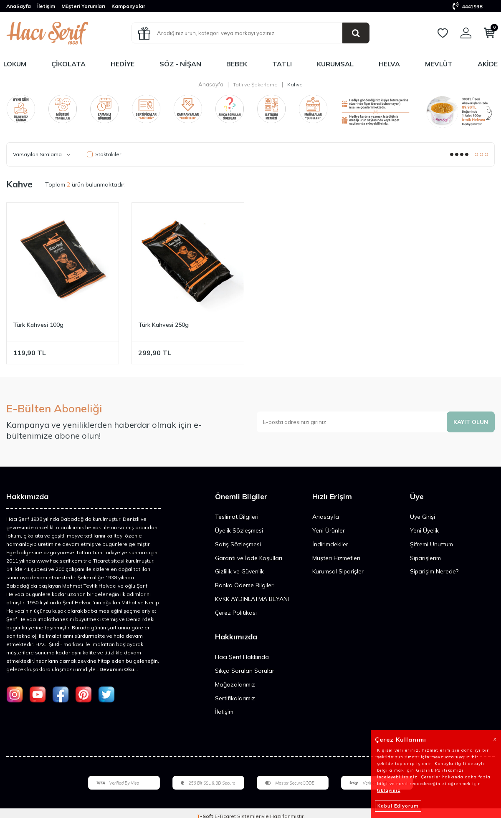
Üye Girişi (422, 516)
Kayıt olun (470, 421)
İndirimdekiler (330, 544)
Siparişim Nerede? (434, 571)
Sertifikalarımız (235, 698)
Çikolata (68, 64)
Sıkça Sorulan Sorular (244, 670)
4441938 (467, 6)
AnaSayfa (18, 6)
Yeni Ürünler (328, 530)
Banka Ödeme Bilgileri (245, 585)
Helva (389, 64)
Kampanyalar (128, 6)
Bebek (236, 64)
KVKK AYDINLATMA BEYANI (252, 599)
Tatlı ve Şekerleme (255, 84)
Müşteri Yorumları (83, 6)
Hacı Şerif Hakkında (242, 657)
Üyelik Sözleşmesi (239, 530)
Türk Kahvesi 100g (38, 324)
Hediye (122, 64)
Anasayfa (210, 84)
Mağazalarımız (235, 684)
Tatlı (282, 64)
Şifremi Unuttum (431, 544)
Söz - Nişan (180, 64)
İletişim (46, 6)
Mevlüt (439, 64)
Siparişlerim (425, 558)
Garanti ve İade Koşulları (248, 558)
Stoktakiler (104, 154)
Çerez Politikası (236, 612)
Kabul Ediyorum (398, 806)
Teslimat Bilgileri (236, 516)
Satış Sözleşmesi (238, 544)
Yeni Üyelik (424, 530)
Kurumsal (335, 64)
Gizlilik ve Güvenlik (239, 571)
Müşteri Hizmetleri (336, 558)
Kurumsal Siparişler (338, 571)
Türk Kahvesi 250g (163, 324)
